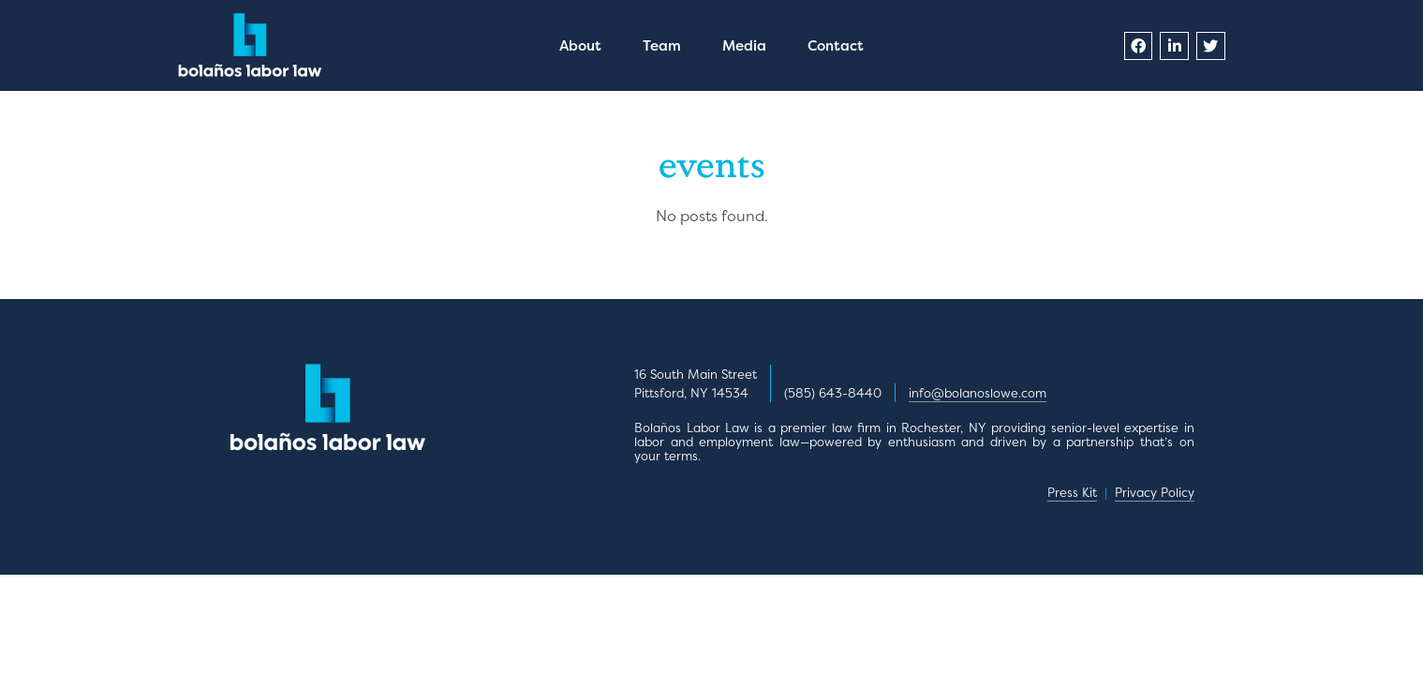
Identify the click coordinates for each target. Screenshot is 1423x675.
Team (662, 45)
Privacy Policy (1154, 492)
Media (744, 45)
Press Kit (1072, 492)
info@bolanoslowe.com (977, 392)
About (580, 45)
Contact (836, 45)
